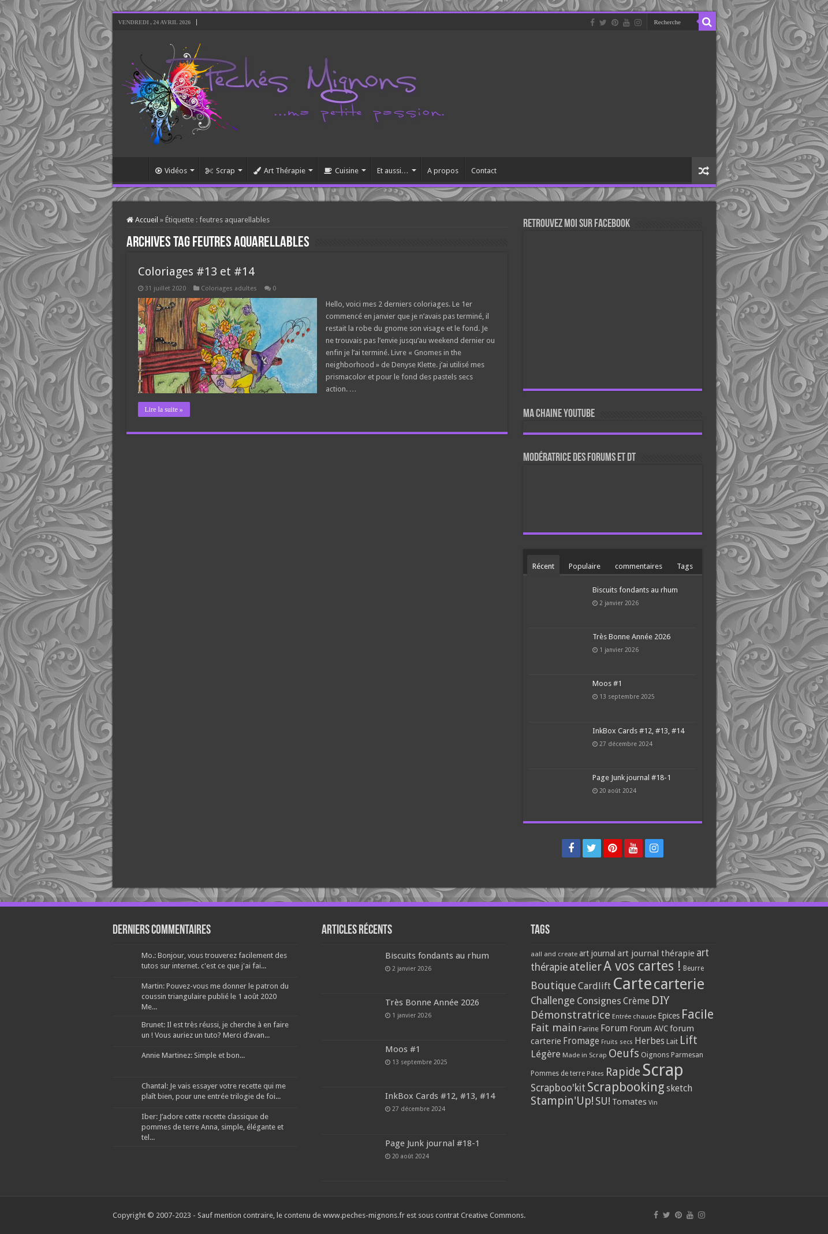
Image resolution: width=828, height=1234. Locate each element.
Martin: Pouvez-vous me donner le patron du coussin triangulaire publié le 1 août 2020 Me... (215, 996)
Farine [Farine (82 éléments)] (589, 1028)
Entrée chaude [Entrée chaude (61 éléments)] (634, 1016)
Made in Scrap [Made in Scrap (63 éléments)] (584, 1055)
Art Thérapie (279, 170)
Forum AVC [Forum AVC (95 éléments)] (648, 1028)
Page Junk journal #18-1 (631, 777)
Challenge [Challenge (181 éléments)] (553, 1000)
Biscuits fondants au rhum (635, 590)
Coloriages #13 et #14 (196, 271)
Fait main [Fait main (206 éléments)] (554, 1028)
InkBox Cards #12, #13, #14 (638, 730)
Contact (484, 170)
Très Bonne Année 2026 (631, 636)
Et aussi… (393, 170)
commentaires (638, 566)
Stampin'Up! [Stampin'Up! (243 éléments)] (562, 1101)
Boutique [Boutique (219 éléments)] (553, 985)
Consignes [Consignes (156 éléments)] (599, 1000)
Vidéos (171, 170)
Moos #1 (607, 683)
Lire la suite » (164, 409)
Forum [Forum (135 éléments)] (614, 1028)
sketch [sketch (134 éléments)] (679, 1088)
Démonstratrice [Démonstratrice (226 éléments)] (570, 1015)
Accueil (133, 169)
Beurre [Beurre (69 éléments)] (693, 968)
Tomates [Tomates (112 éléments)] (629, 1102)
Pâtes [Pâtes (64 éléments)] (595, 1073)
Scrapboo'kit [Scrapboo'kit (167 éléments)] (558, 1088)
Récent (543, 566)
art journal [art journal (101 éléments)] (597, 953)
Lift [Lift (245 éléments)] (689, 1040)
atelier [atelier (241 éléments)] (585, 967)
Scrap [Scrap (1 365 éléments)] (663, 1070)
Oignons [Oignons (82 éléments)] (655, 1054)
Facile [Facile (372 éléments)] (697, 1014)
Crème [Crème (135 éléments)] (636, 1001)
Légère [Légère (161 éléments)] (546, 1054)
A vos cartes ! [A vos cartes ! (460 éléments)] (642, 966)
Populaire (585, 566)
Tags (685, 566)
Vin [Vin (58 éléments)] (653, 1102)
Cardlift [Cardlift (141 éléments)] (594, 986)
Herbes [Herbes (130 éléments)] (650, 1040)
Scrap (220, 170)
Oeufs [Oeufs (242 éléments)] (624, 1053)
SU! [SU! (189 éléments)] (602, 1101)
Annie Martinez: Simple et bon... (193, 1055)
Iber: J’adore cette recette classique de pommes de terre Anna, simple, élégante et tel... (212, 1127)
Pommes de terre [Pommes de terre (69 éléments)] (558, 1073)
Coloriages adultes (229, 288)
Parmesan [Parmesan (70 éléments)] (687, 1055)
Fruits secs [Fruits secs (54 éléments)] (617, 1042)
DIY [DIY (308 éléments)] (660, 1000)
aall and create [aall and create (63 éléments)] (554, 954)
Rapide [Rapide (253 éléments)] (623, 1072)
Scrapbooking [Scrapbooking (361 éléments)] (626, 1087)
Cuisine (341, 170)
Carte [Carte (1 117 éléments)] (632, 983)
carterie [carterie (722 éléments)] (679, 984)
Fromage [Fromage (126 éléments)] (581, 1041)
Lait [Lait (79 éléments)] (672, 1041)
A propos (442, 170)
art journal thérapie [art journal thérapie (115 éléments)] (656, 953)
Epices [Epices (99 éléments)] (669, 1015)
